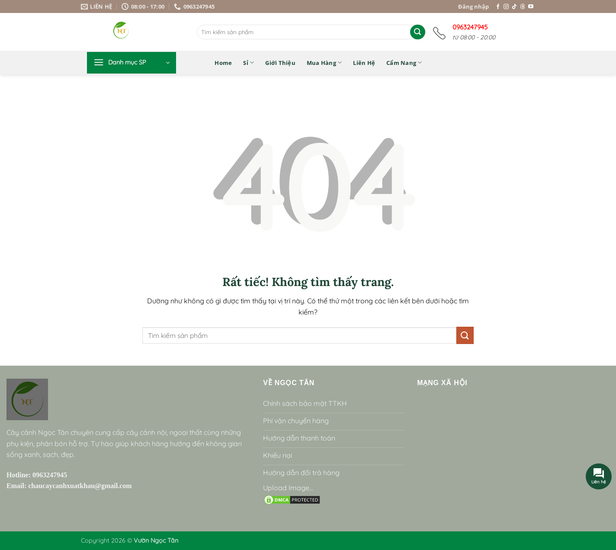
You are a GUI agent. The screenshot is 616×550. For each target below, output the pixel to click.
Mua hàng (324, 62)
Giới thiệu (280, 63)
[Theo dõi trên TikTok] (514, 7)
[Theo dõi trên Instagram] (506, 7)
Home (223, 63)
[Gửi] (417, 32)
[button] (131, 63)
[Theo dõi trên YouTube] (530, 7)
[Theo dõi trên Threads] (522, 7)
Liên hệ (364, 63)
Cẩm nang (404, 62)
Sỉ (248, 62)
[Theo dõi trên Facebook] (497, 7)
